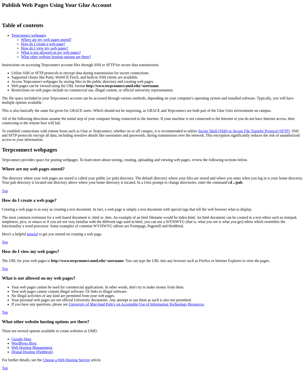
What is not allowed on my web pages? (51, 52)
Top (5, 191)
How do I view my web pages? (44, 48)
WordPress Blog (23, 343)
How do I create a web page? (43, 44)
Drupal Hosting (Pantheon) (32, 352)
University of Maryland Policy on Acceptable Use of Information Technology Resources (136, 304)
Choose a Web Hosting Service (66, 360)
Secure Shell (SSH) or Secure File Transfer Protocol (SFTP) (244, 131)
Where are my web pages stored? (46, 40)
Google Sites (21, 339)
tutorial (32, 234)
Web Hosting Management (31, 348)
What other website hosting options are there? (56, 57)
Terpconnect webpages (28, 35)
